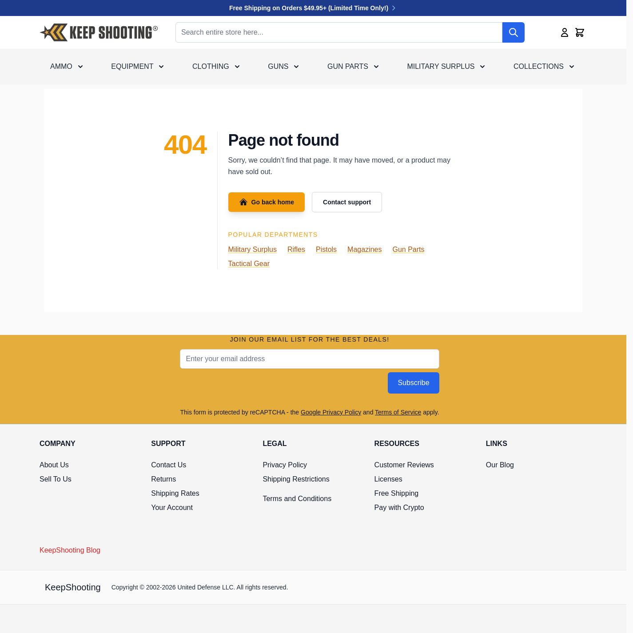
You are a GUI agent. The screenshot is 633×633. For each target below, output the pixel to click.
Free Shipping (396, 493)
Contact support (347, 202)
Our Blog (500, 465)
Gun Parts (347, 66)
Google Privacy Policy (331, 412)
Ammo (61, 66)
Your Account (172, 507)
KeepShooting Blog (70, 550)
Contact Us (168, 465)
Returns (163, 479)
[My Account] (564, 32)
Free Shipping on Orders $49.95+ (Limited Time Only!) (313, 8)
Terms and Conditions (297, 498)
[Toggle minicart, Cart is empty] (580, 32)
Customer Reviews (404, 465)
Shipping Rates (175, 493)
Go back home (266, 202)
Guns (278, 66)
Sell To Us (56, 479)
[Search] (513, 32)
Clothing (210, 66)
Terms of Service (398, 412)
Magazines (364, 249)
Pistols (326, 249)
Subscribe (413, 382)
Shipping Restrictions (296, 479)
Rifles (296, 249)
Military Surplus (440, 66)
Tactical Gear (249, 263)
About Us (54, 465)
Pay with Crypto (399, 507)
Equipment (132, 66)
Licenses (388, 479)
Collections (539, 66)
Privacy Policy (285, 465)
